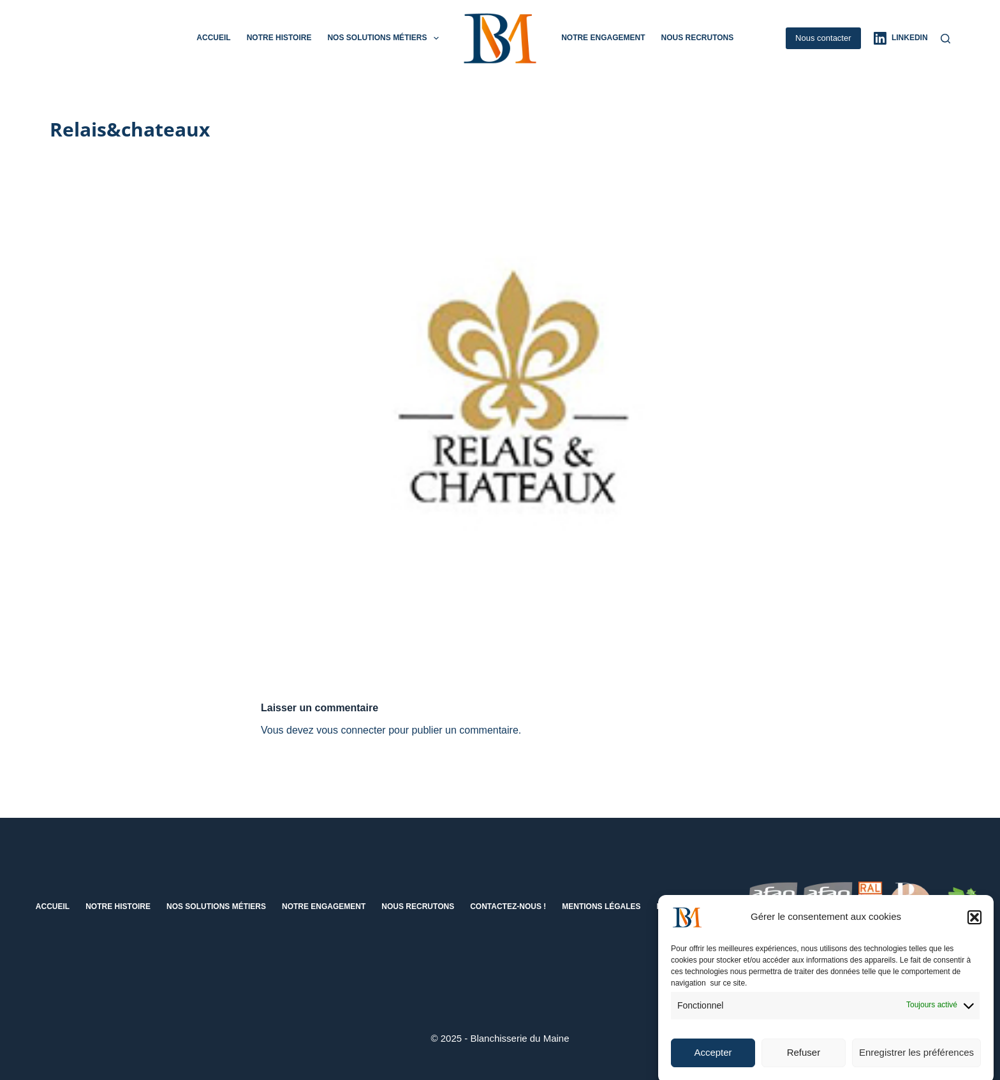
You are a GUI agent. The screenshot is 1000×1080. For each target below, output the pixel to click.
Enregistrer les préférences (916, 1060)
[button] (974, 925)
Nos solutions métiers (385, 38)
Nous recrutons (697, 37)
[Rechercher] (945, 38)
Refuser (804, 1060)
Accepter (713, 1060)
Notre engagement (603, 37)
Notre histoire (279, 37)
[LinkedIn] (901, 38)
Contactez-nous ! (508, 906)
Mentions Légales (601, 906)
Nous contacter (823, 38)
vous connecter (351, 730)
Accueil (213, 37)
